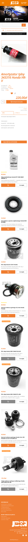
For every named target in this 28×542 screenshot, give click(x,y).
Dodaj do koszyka (16, 102)
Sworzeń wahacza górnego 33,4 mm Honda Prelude (12, 308)
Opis (3, 113)
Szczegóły (21, 185)
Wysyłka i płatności (5, 508)
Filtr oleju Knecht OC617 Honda (9, 264)
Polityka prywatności (6, 510)
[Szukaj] (24, 25)
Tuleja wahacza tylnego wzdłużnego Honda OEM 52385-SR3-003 (12, 481)
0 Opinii (25, 108)
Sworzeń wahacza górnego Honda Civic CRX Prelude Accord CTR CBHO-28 (12, 438)
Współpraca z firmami (6, 504)
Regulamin (3, 511)
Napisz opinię (24, 110)
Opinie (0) (17, 113)
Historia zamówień (5, 518)
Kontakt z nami (4, 519)
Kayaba (9, 87)
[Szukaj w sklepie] (12, 25)
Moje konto (4, 516)
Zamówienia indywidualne (7, 505)
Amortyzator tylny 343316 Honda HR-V (15, 30)
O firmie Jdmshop (5, 507)
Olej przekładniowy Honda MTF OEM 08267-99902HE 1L (12, 177)
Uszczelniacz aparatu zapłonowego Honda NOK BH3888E (14, 221)
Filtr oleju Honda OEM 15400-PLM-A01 (11, 351)
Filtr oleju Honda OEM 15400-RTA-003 (11, 394)
